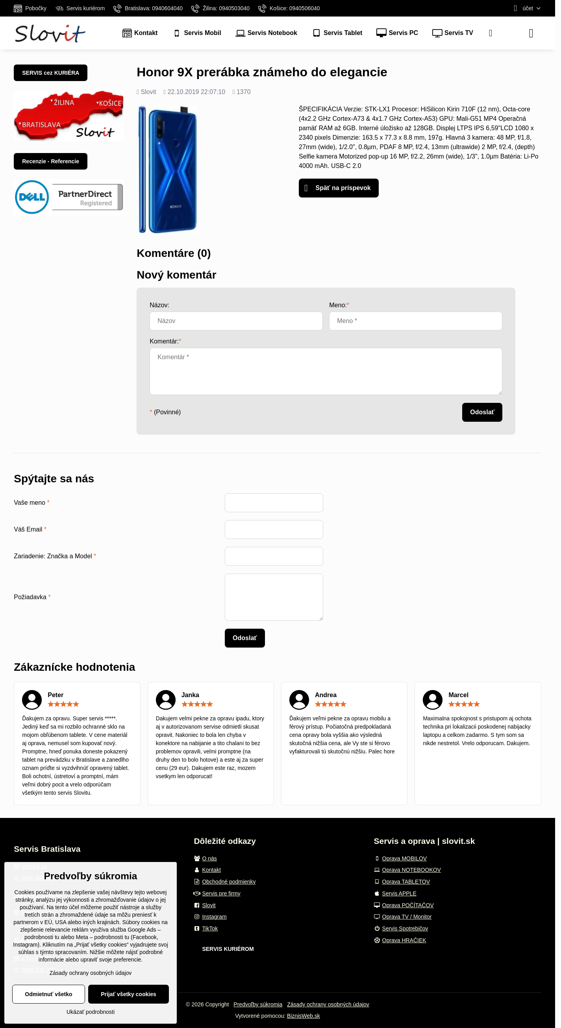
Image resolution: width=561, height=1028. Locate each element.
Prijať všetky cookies (128, 994)
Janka (190, 695)
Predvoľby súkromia (257, 1004)
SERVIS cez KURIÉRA (50, 73)
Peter (55, 695)
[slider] (63, 704)
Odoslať (482, 412)
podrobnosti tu (41, 937)
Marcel (458, 695)
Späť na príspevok (337, 188)
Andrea (326, 695)
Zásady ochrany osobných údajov (328, 1004)
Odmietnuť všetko (48, 994)
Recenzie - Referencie (50, 161)
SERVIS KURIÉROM (228, 949)
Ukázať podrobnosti (91, 1012)
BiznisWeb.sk (303, 1016)
